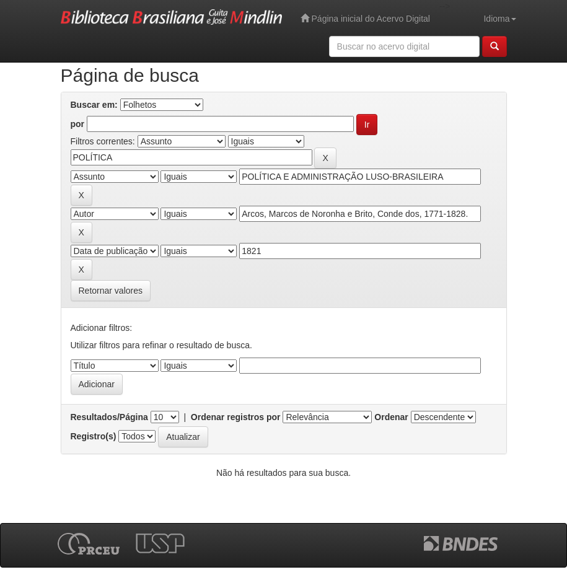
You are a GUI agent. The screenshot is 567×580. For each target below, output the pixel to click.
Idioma (499, 19)
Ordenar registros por (236, 417)
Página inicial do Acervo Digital (365, 18)
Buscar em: (94, 105)
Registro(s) (93, 436)
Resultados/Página (109, 417)
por (78, 124)
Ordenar (391, 417)
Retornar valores (111, 291)
